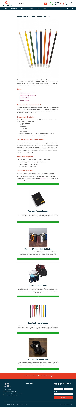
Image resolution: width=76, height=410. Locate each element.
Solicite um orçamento (24, 100)
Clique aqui (42, 178)
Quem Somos (14, 8)
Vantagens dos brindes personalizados (28, 95)
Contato (45, 8)
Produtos (23, 8)
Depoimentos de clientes (25, 98)
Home (6, 8)
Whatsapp (66, 389)
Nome (55, 389)
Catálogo (31, 8)
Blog (38, 8)
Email (55, 394)
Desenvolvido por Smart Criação (66, 407)
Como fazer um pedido (24, 97)
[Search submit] (45, 4)
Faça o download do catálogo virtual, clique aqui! (38, 378)
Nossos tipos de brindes (25, 93)
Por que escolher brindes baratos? (27, 92)
